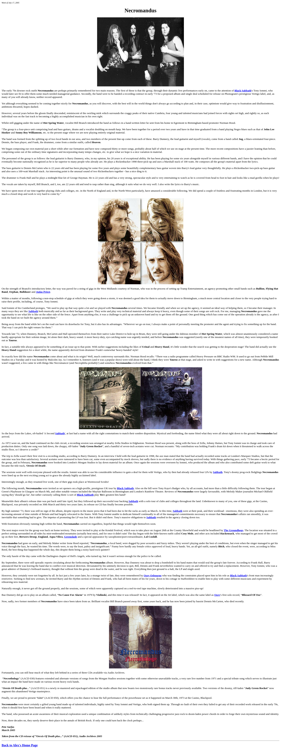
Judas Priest (43, 291)
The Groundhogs (233, 530)
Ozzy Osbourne (152, 575)
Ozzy (217, 594)
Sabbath (33, 311)
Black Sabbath (243, 90)
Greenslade (70, 536)
